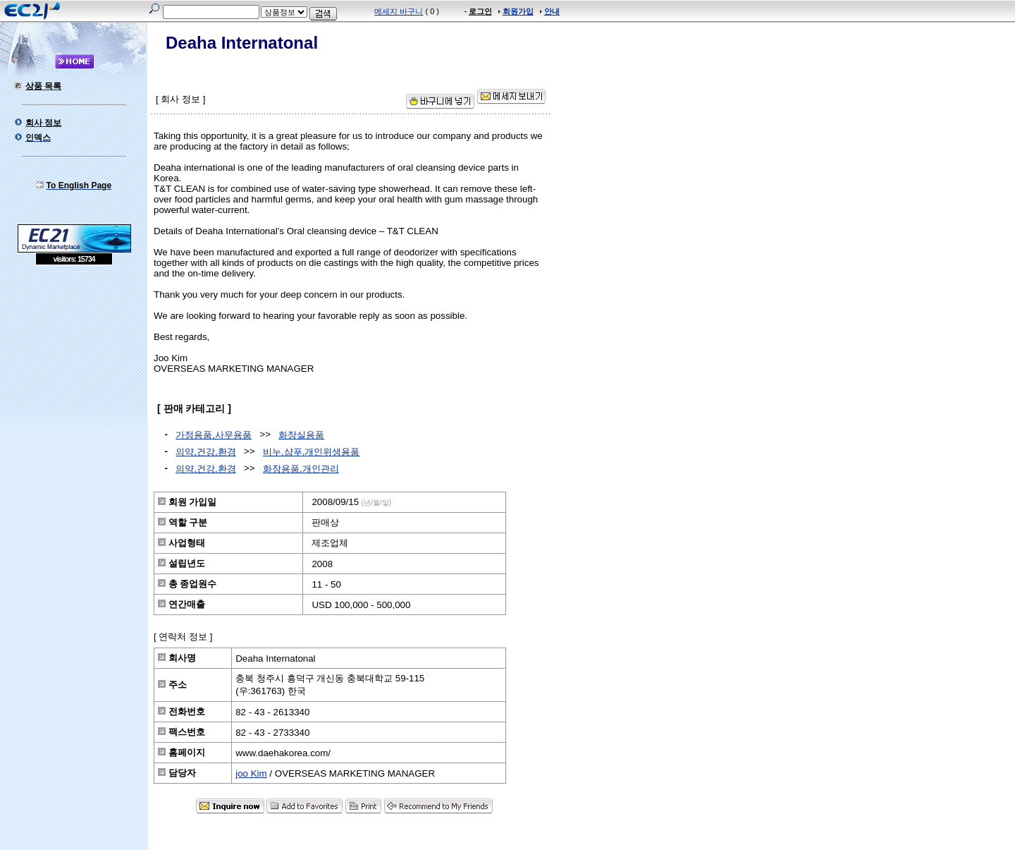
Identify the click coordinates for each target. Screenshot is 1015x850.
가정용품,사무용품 (214, 435)
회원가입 (518, 11)
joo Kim (250, 773)
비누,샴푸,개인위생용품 (311, 452)
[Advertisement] (74, 367)
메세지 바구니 (398, 11)
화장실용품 (301, 435)
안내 (552, 11)
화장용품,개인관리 (301, 468)
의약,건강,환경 (205, 452)
